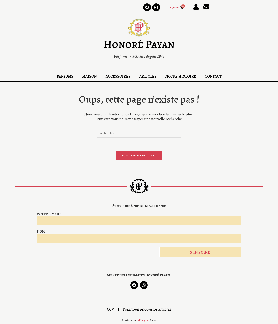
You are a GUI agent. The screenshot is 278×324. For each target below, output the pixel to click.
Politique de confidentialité (147, 309)
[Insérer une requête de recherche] (139, 133)
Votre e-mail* (49, 214)
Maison (89, 76)
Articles (148, 76)
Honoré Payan (139, 44)
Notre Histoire (180, 76)
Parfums (65, 76)
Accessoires (118, 76)
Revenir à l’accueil (139, 155)
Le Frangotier (142, 320)
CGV (110, 309)
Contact (213, 76)
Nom (41, 231)
